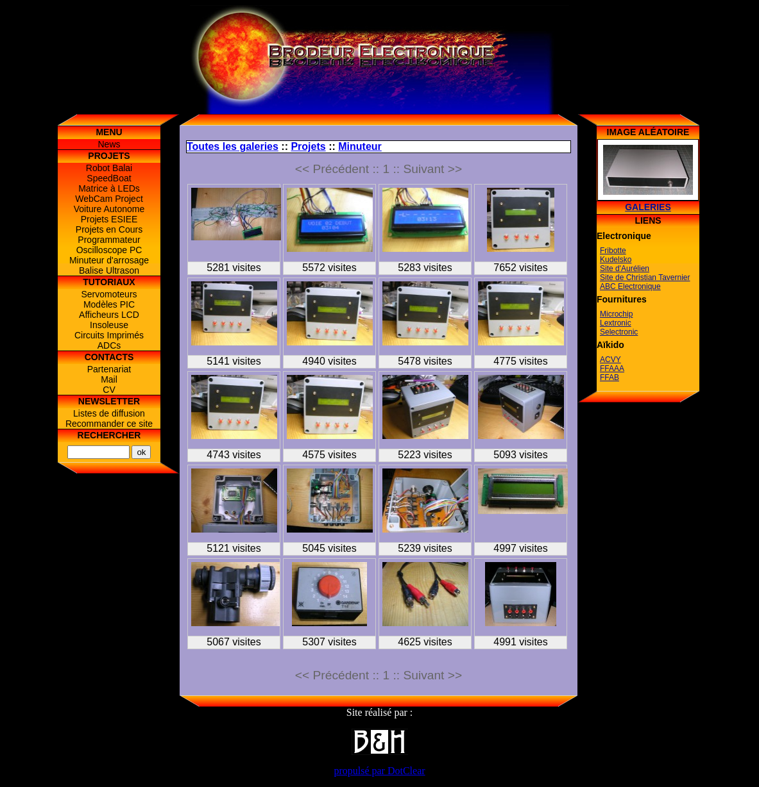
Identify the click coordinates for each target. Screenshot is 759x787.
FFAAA (612, 368)
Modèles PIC (109, 304)
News (109, 144)
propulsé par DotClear (379, 770)
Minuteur (360, 146)
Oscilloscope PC (109, 250)
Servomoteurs (109, 294)
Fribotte (613, 250)
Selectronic (619, 331)
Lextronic (615, 323)
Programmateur (109, 240)
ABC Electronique (630, 286)
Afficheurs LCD (109, 315)
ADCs (109, 345)
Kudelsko (615, 259)
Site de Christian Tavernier (645, 277)
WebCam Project (109, 199)
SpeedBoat (109, 178)
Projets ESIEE (109, 219)
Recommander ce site (109, 423)
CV (109, 390)
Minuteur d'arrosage (109, 260)
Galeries (648, 207)
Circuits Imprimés (109, 335)
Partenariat (109, 369)
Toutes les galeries (232, 146)
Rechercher (109, 435)
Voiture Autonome (109, 209)
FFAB (609, 377)
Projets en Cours (109, 229)
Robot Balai (109, 168)
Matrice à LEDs (109, 188)
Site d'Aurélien (624, 268)
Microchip (616, 314)
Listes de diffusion (109, 413)
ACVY (610, 359)
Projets (308, 146)
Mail (109, 379)
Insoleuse (109, 325)
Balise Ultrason (109, 270)
